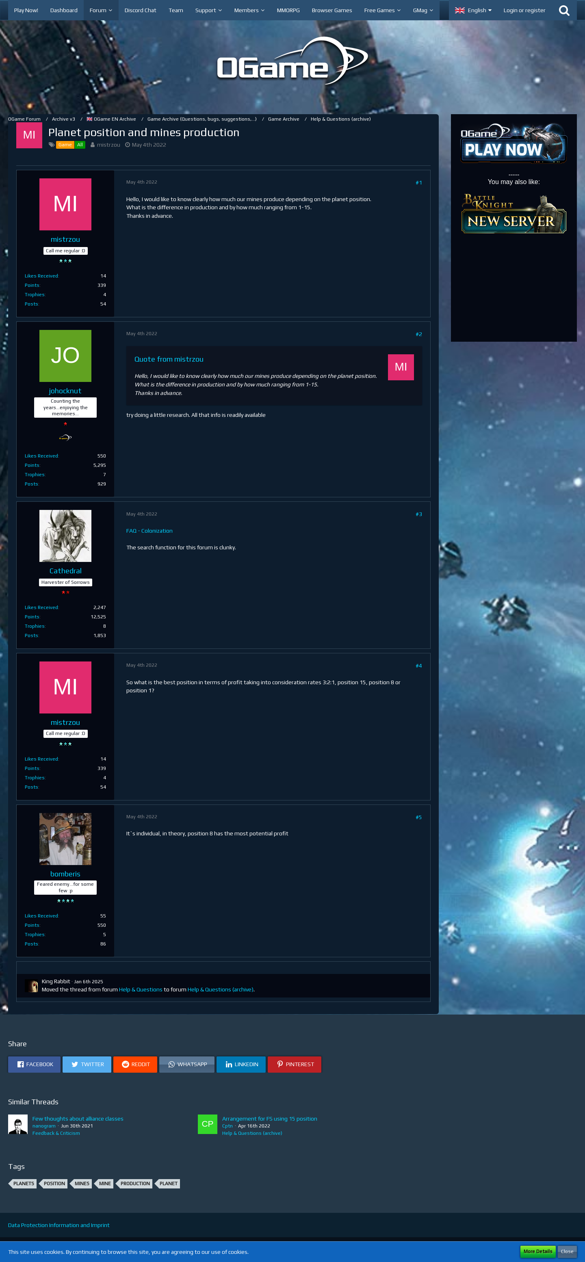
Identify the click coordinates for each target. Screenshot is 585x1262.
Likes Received (41, 276)
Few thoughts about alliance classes (78, 1118)
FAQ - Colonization (149, 530)
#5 (419, 817)
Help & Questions (140, 989)
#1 (419, 182)
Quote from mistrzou (169, 359)
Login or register (525, 10)
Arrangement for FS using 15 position (269, 1118)
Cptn (227, 1126)
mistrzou (108, 144)
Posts (31, 304)
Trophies (35, 294)
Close (567, 1251)
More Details (538, 1251)
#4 (419, 665)
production (135, 1183)
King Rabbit (56, 981)
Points (32, 285)
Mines (82, 1183)
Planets (23, 1183)
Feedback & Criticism (56, 1133)
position (54, 1183)
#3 (419, 514)
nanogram (44, 1126)
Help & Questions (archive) (221, 989)
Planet (169, 1183)
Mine (105, 1183)
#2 (419, 334)
